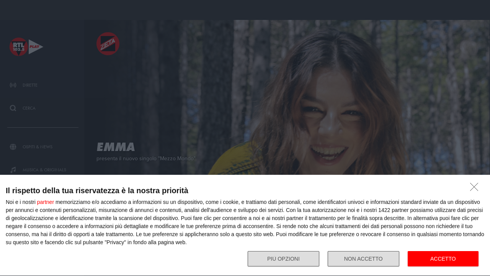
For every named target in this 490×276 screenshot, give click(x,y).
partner (45, 202)
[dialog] (245, 225)
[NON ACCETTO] (476, 189)
